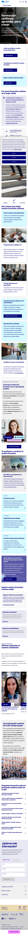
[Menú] (26, 2)
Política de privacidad (5, 928)
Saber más (5, 621)
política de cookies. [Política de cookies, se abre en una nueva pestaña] (18, 149)
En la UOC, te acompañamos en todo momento (13, 475)
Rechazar (14, 157)
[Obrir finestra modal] (8, 704)
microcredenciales (18, 373)
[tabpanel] (14, 872)
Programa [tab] (6, 859)
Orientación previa (9, 498)
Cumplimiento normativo (6, 924)
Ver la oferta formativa (8, 604)
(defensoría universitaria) (10, 926)
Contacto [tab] (16, 859)
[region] (14, 150)
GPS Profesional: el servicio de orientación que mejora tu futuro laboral (13, 560)
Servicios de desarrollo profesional (14, 538)
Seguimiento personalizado (12, 518)
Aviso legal (22, 926)
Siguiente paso (8, 879)
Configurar (14, 161)
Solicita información (14, 931)
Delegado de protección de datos (15, 928)
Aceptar (14, 153)
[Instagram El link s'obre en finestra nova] (3, 902)
